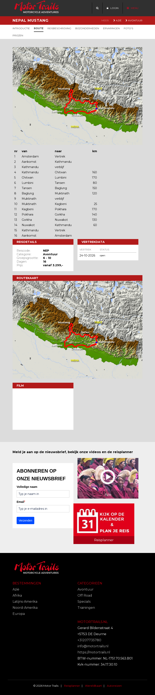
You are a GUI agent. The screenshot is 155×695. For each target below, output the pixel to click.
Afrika (17, 595)
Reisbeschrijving (59, 28)
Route (38, 28)
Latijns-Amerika (25, 601)
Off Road (85, 595)
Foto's (128, 28)
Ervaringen (111, 28)
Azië (117, 20)
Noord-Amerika (25, 608)
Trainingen (86, 608)
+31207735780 (89, 640)
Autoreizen (114, 685)
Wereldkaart (93, 685)
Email (21, 502)
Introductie (21, 28)
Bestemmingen (27, 583)
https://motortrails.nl (94, 652)
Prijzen (18, 35)
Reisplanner (72, 685)
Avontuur (134, 20)
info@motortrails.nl (93, 646)
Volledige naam (27, 486)
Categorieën (90, 583)
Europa (19, 614)
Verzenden (25, 520)
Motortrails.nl (93, 622)
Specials (84, 601)
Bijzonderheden (87, 28)
